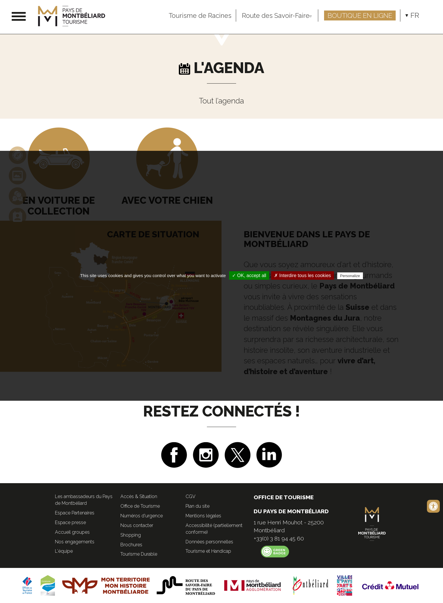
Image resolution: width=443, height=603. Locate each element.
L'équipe (64, 551)
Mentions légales (203, 516)
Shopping (130, 535)
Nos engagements (74, 542)
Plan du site (198, 506)
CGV (190, 496)
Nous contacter (136, 525)
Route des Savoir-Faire (278, 15)
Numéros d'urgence (141, 516)
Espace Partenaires (74, 513)
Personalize (350, 276)
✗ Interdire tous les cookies (302, 275)
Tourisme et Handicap (208, 551)
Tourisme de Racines (200, 15)
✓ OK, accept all (249, 275)
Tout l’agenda (221, 100)
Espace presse (70, 522)
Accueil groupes (72, 532)
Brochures (131, 544)
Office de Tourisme (140, 506)
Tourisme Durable (138, 554)
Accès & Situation (138, 496)
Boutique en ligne (360, 15)
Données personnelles (209, 542)
